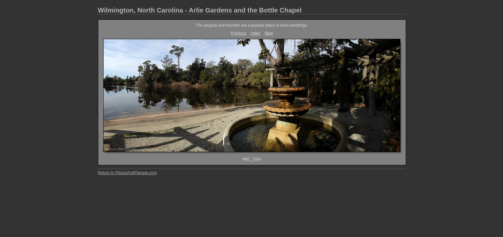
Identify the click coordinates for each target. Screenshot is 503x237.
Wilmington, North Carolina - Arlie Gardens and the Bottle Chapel (200, 10)
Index (255, 33)
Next (269, 33)
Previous (238, 33)
